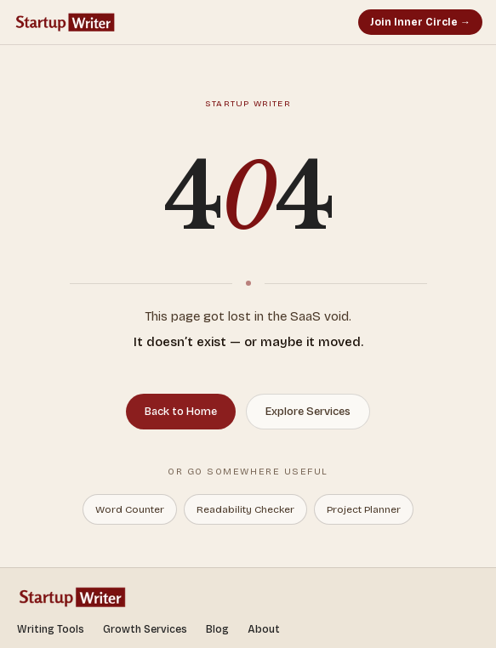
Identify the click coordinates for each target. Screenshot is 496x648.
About (264, 629)
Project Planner (364, 509)
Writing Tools (50, 629)
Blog (217, 629)
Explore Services (308, 411)
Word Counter (129, 509)
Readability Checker (245, 509)
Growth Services (145, 629)
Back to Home (181, 411)
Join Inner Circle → (420, 22)
